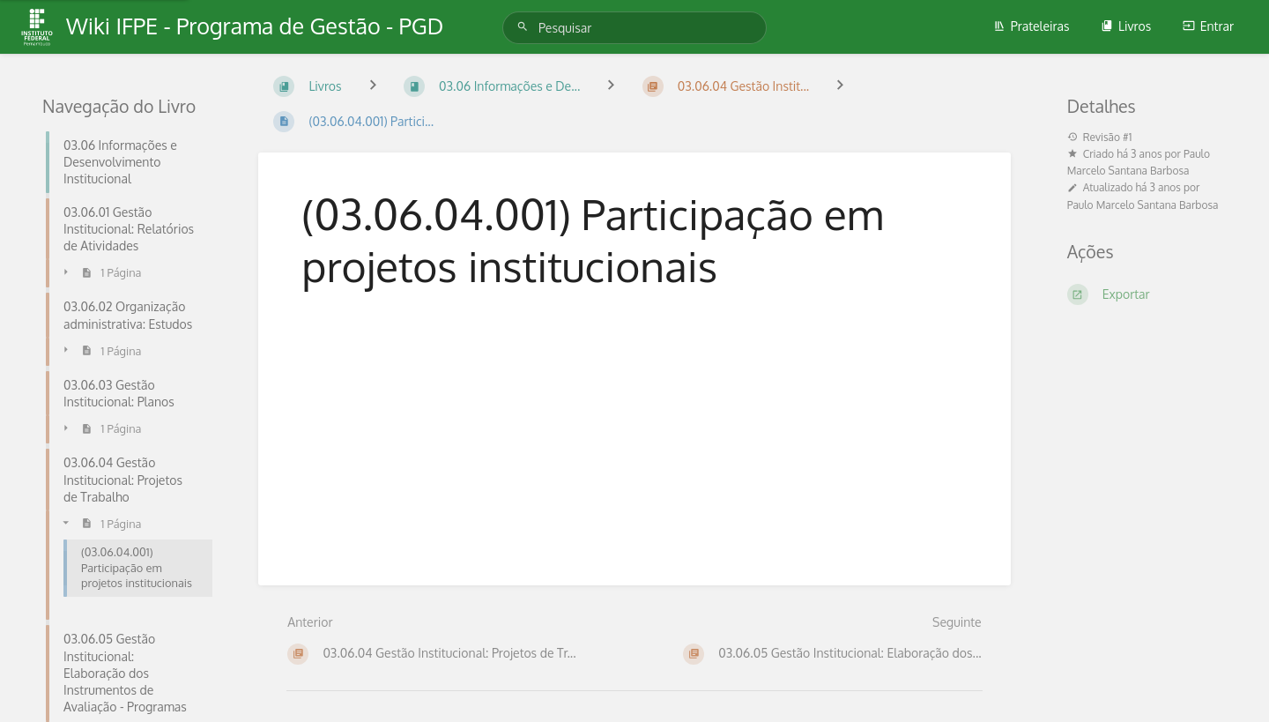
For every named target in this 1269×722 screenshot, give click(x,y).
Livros (1126, 26)
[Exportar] (1147, 294)
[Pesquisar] (525, 26)
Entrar (1208, 26)
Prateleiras (1031, 26)
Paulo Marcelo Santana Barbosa (1143, 205)
